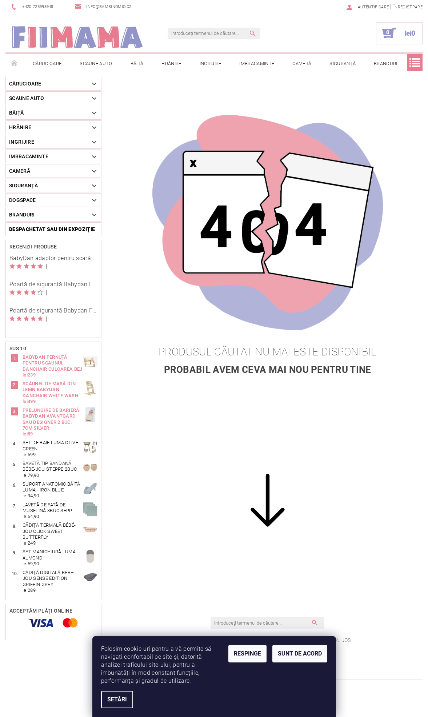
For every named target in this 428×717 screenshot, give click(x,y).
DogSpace (22, 200)
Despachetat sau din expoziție (52, 229)
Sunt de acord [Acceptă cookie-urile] (300, 653)
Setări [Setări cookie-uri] (117, 699)
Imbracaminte (256, 63)
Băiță (137, 63)
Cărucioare (47, 63)
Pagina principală (14, 63)
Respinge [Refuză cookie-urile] (247, 653)
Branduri (385, 63)
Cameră (301, 63)
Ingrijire (210, 63)
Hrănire (171, 63)
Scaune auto (96, 63)
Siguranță (342, 63)
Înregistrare (408, 7)
